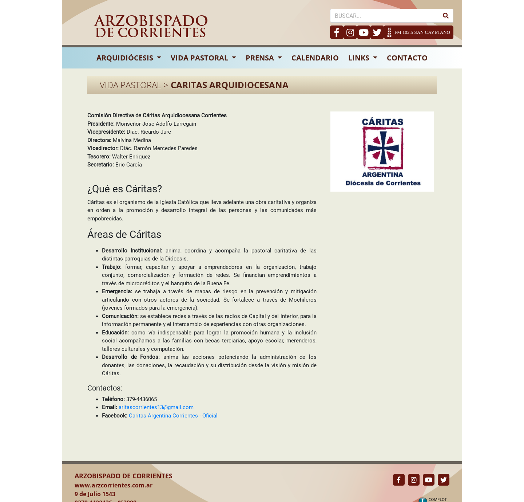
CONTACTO (407, 58)
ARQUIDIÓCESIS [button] (125, 58)
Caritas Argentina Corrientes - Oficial (173, 415)
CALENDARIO (315, 58)
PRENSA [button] (261, 58)
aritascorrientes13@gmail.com (156, 407)
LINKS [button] (359, 58)
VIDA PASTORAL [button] (200, 58)
